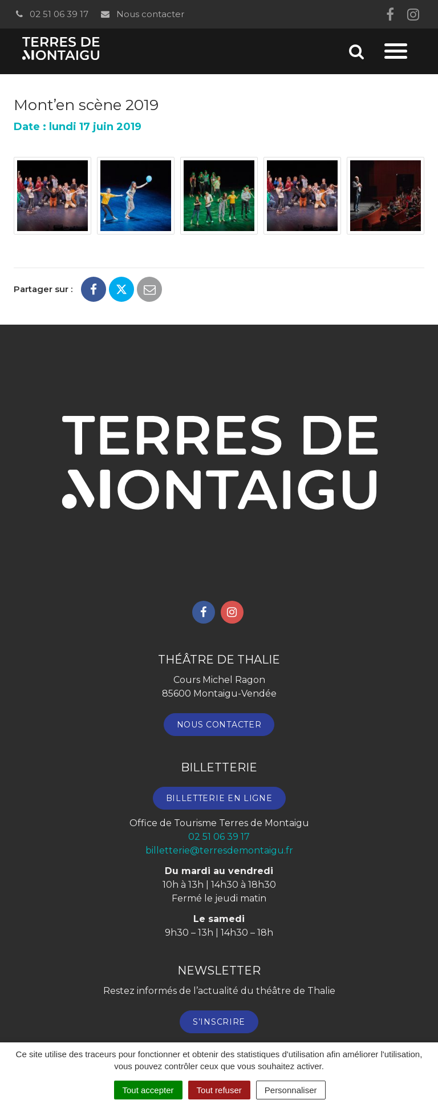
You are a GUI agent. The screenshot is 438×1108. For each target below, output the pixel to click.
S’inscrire (219, 1022)
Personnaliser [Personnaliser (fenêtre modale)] (291, 1090)
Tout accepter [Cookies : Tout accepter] (148, 1090)
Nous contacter (142, 14)
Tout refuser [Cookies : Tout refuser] (219, 1090)
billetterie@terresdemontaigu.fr (219, 850)
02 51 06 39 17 (51, 14)
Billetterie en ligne (219, 798)
